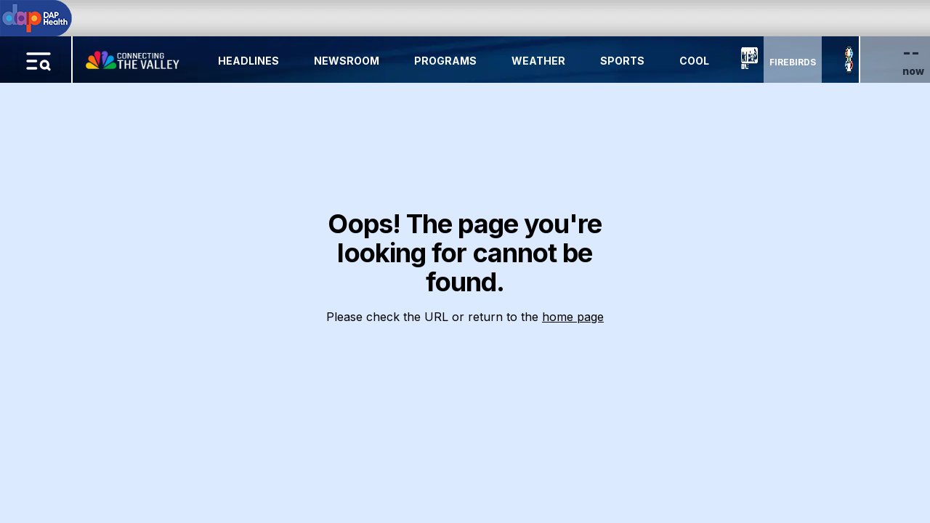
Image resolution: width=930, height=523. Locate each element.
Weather (538, 60)
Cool (694, 60)
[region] (465, 261)
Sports (622, 60)
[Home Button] (133, 56)
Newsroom (346, 60)
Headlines (248, 60)
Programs (445, 60)
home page (573, 316)
